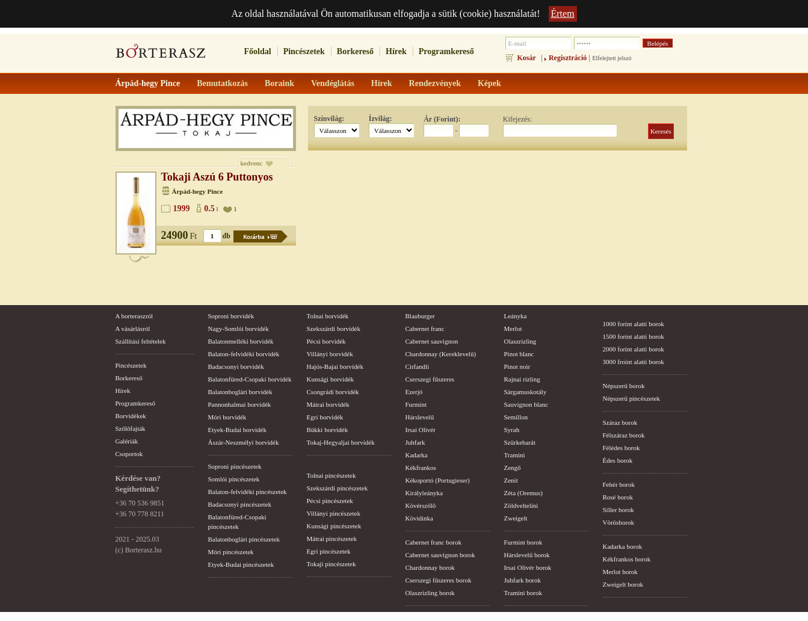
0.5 (209, 208)
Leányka (515, 316)
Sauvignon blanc (526, 404)
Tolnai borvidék (328, 316)
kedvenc (252, 163)
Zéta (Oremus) (523, 492)
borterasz (161, 55)
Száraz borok (620, 422)
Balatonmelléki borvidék (241, 341)
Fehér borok (619, 484)
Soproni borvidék (231, 316)
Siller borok (618, 509)
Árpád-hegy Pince (197, 191)
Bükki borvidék (327, 429)
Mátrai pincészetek (332, 538)
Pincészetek (304, 51)
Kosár (526, 58)
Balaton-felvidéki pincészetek (247, 491)
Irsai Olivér (421, 429)
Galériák (127, 441)
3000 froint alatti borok (633, 361)
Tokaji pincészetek (331, 563)
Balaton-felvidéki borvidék (244, 353)
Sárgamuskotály (525, 391)
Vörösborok (619, 522)
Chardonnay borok (430, 567)
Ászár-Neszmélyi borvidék (243, 442)
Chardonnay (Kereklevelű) (441, 353)
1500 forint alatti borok (633, 336)
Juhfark (415, 442)
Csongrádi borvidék (333, 391)
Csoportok (129, 453)
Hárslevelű (420, 417)
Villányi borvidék (330, 353)
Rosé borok (618, 497)
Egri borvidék (325, 417)
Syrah (512, 429)
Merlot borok (620, 571)
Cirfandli (418, 366)
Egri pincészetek (329, 551)
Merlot (513, 328)
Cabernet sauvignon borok (440, 554)
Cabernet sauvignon (432, 341)
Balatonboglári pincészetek (244, 539)
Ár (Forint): (442, 119)
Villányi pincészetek (333, 513)
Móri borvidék (227, 417)
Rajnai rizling (522, 379)
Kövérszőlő (421, 505)
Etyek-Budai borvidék (237, 429)
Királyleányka (424, 492)
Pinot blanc (519, 353)
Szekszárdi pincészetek (337, 488)
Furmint (416, 404)
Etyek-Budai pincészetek (241, 564)
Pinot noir (517, 366)
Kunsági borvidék (330, 379)
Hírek (396, 51)
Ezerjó (414, 391)
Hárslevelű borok (527, 554)
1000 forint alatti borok (633, 323)
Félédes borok (621, 447)
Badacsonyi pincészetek (239, 504)
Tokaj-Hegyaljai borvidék (341, 442)
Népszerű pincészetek (632, 398)
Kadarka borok (623, 546)
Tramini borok (523, 592)
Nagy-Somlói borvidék (238, 328)
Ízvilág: (380, 118)
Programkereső (446, 51)
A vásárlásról (133, 328)
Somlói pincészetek (234, 479)
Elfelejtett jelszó (611, 58)
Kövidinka (419, 518)
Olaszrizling (520, 341)
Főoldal (257, 51)
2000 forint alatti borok (633, 349)
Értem (563, 13)
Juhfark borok (522, 580)
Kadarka (417, 455)
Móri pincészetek (231, 551)
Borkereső (355, 51)
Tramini (514, 455)
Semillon (516, 417)
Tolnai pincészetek (331, 475)
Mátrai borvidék (328, 404)
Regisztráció (568, 58)
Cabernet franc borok (433, 542)
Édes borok (618, 460)
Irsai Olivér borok (528, 567)
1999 (181, 208)
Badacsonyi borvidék (236, 366)
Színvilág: (329, 118)
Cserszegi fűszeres (430, 379)
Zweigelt (516, 518)
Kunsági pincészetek (334, 526)
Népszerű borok (624, 385)
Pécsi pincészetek (330, 500)
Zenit (511, 480)
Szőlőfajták (131, 428)
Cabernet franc (425, 328)
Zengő (512, 467)
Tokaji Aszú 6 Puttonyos (217, 177)
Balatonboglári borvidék (240, 391)
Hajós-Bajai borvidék (335, 366)
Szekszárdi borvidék (334, 328)
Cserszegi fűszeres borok (439, 580)
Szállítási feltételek (141, 341)
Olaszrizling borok (430, 592)
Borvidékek (131, 415)
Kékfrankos (421, 467)
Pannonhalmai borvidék (239, 404)
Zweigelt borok (623, 584)
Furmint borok (523, 542)
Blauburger (420, 316)
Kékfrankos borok (627, 559)
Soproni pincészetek (235, 466)
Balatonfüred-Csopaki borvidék (250, 379)
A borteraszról (134, 316)
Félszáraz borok (624, 435)
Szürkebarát (520, 442)
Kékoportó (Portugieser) (438, 480)
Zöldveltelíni (521, 505)
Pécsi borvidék (326, 341)
